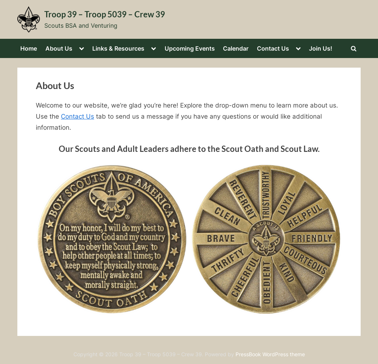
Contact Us (273, 48)
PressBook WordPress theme (270, 354)
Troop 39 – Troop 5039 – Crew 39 (104, 14)
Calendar (235, 48)
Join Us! (320, 48)
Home (28, 48)
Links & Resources (118, 48)
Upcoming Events (190, 48)
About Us (58, 48)
